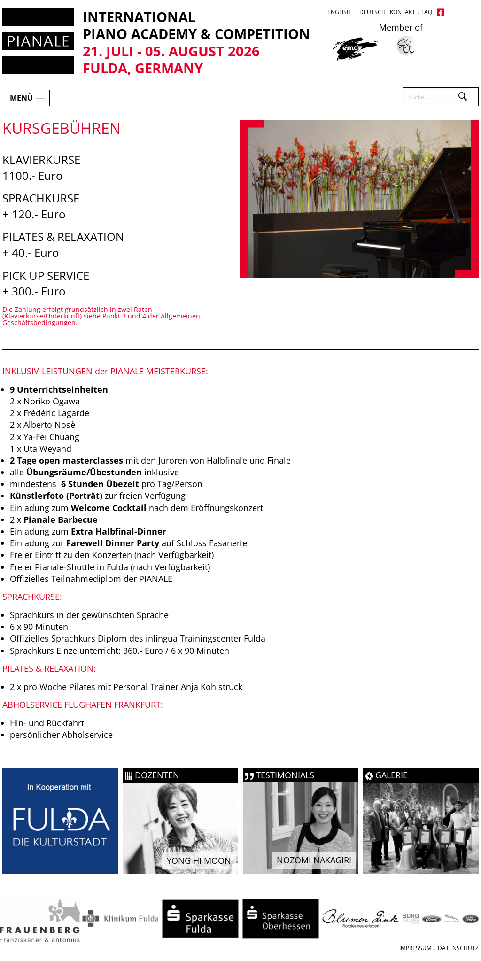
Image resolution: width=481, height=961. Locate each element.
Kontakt (402, 12)
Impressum (415, 948)
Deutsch (372, 12)
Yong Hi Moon (199, 860)
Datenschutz (458, 948)
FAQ (426, 12)
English (339, 12)
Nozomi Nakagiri (314, 860)
